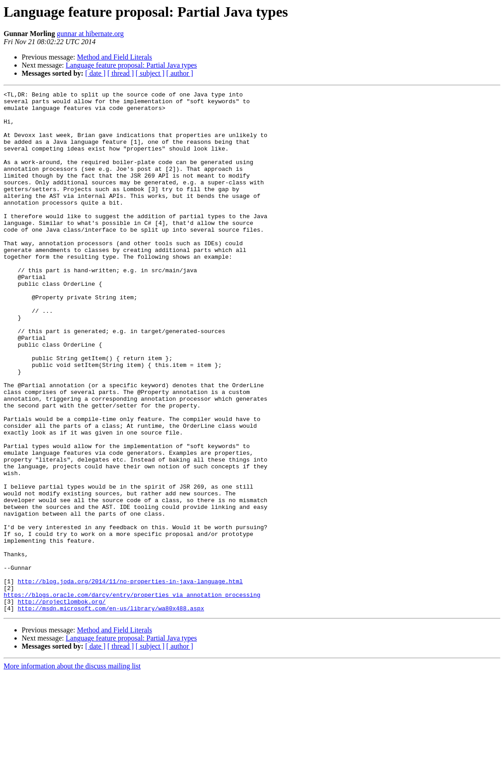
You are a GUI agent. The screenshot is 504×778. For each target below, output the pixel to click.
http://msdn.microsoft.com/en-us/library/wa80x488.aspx (111, 712)
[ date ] (95, 73)
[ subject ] (150, 73)
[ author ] (179, 73)
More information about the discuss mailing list (72, 770)
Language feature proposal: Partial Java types (131, 65)
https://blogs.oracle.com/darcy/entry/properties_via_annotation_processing (132, 696)
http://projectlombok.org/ (61, 704)
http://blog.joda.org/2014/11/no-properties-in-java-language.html (130, 680)
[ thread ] (120, 73)
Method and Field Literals (114, 57)
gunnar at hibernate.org (90, 33)
